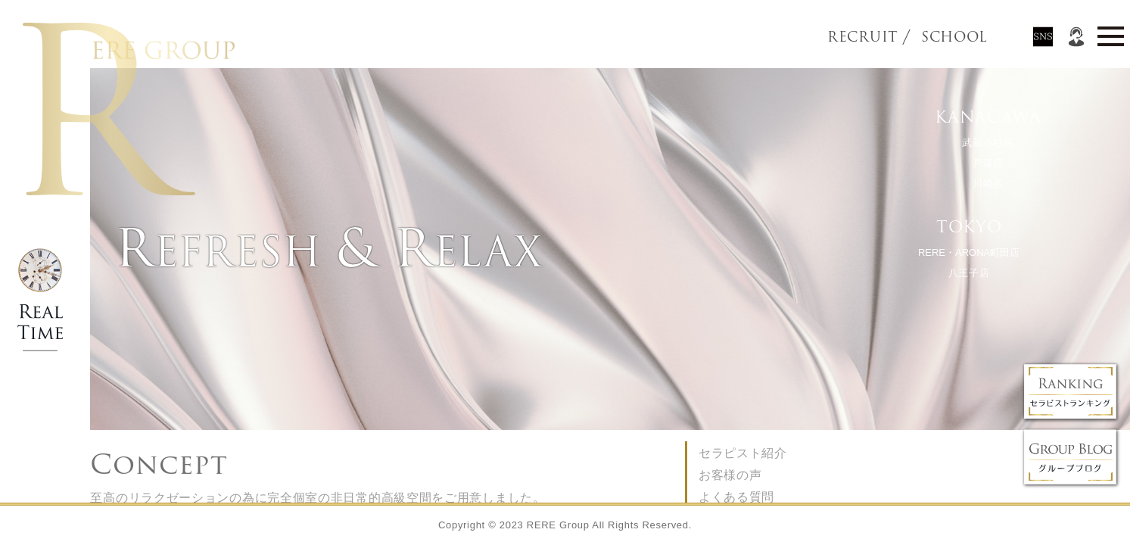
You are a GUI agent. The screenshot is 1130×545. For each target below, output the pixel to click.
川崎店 (987, 183)
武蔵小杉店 (988, 142)
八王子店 (968, 273)
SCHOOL (928, 37)
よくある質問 (736, 496)
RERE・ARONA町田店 (968, 252)
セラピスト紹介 (743, 453)
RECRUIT (862, 37)
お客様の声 (730, 475)
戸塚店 (987, 163)
